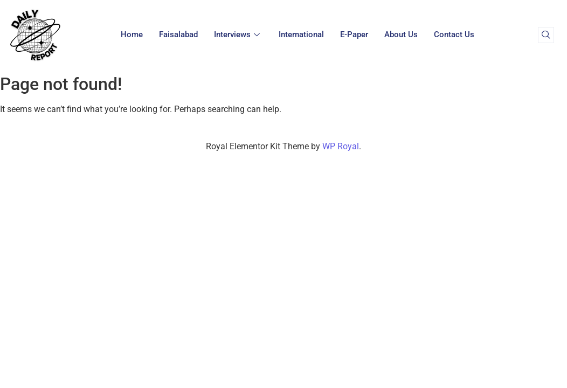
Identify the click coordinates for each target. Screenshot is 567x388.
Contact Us (454, 34)
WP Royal (340, 146)
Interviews (238, 34)
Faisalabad (178, 34)
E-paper (354, 34)
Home (132, 34)
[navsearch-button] (546, 35)
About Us (401, 34)
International (301, 34)
